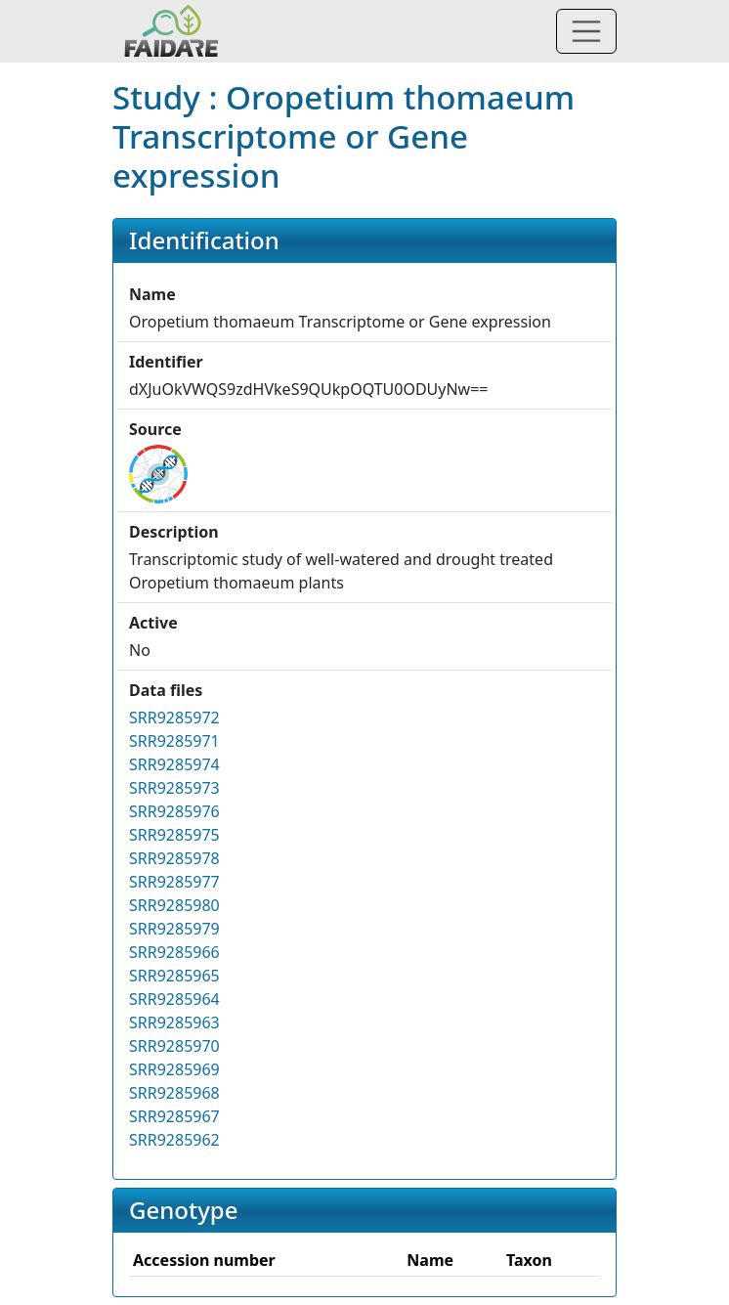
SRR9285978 (174, 858)
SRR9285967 (174, 1116)
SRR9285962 (174, 1140)
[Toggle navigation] (586, 31)
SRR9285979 (174, 928)
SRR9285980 (174, 905)
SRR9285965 (174, 975)
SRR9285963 (174, 1022)
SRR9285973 (174, 788)
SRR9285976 (174, 811)
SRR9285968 (174, 1093)
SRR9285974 (174, 764)
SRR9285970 (174, 1046)
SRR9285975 (174, 835)
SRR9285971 (174, 741)
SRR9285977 (174, 881)
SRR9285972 (174, 717)
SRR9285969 (174, 1069)
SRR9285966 (174, 952)
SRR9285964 (174, 999)
